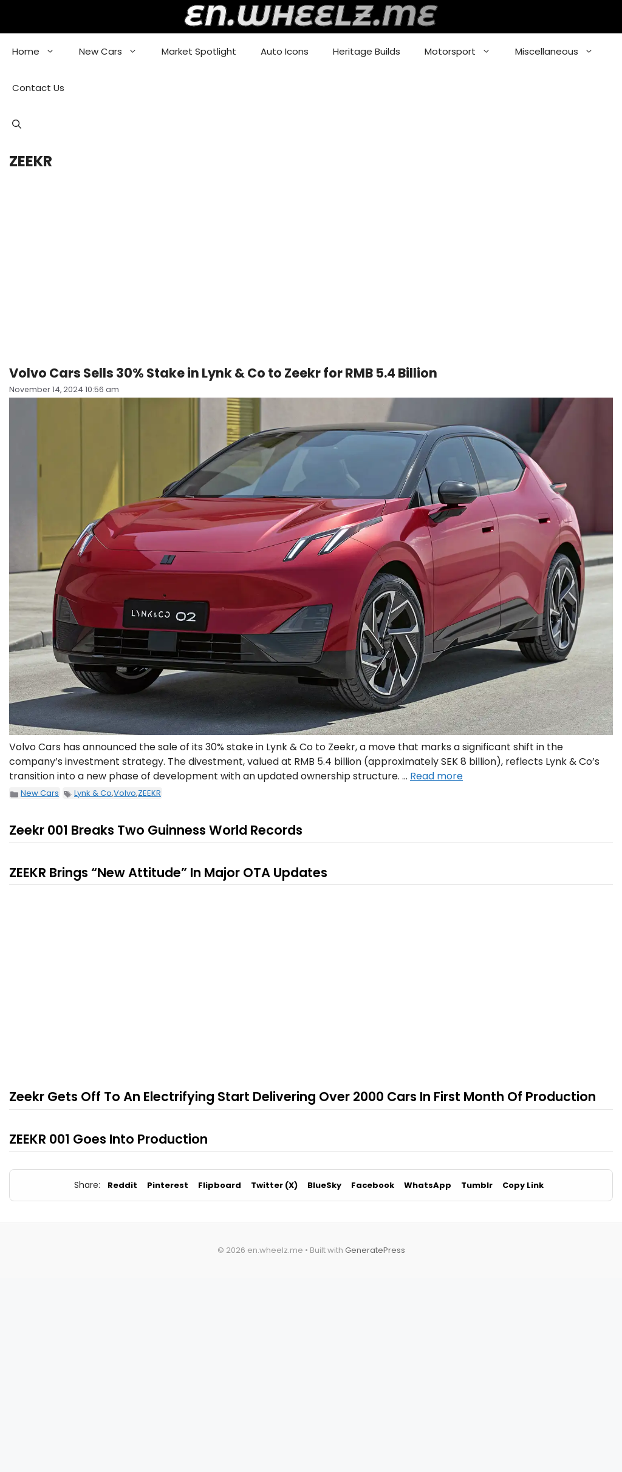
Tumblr (477, 1185)
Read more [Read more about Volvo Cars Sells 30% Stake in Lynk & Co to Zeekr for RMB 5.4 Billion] (436, 776)
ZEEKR (149, 793)
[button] (16, 124)
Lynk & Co (93, 793)
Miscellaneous (560, 51)
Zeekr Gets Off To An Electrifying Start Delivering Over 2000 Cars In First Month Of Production (302, 1096)
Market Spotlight (199, 51)
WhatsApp (427, 1185)
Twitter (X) (274, 1185)
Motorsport (464, 51)
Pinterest (167, 1185)
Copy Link (523, 1185)
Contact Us (38, 87)
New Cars (114, 51)
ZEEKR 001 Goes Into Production (108, 1139)
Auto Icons (285, 51)
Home (39, 51)
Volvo (125, 793)
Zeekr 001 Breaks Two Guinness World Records (155, 830)
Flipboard (219, 1185)
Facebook (372, 1185)
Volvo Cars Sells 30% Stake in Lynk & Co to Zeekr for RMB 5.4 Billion (223, 373)
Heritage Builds (366, 51)
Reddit (122, 1185)
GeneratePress (375, 1250)
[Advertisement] (311, 268)
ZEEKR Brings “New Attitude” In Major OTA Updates (168, 872)
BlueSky (324, 1185)
